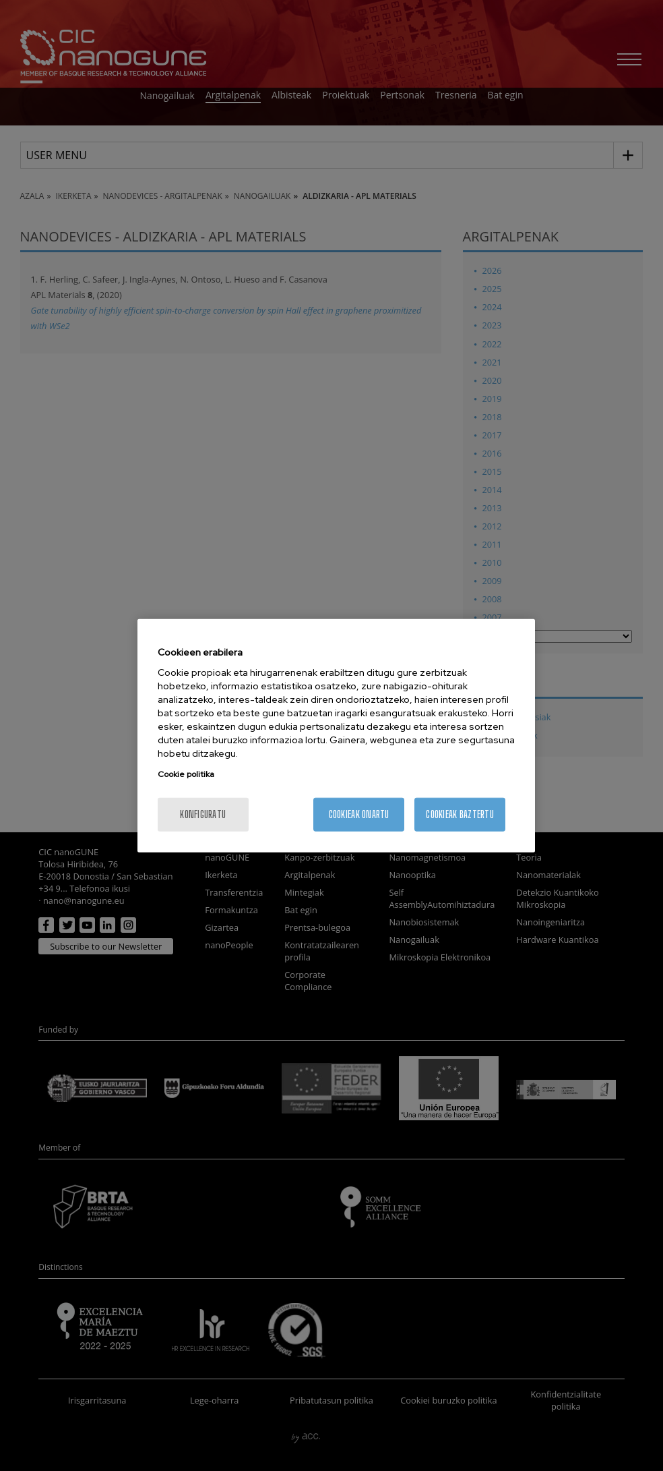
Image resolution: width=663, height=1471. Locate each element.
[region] (336, 735)
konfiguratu (203, 814)
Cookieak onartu (359, 814)
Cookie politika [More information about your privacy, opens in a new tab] (186, 774)
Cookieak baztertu (460, 814)
